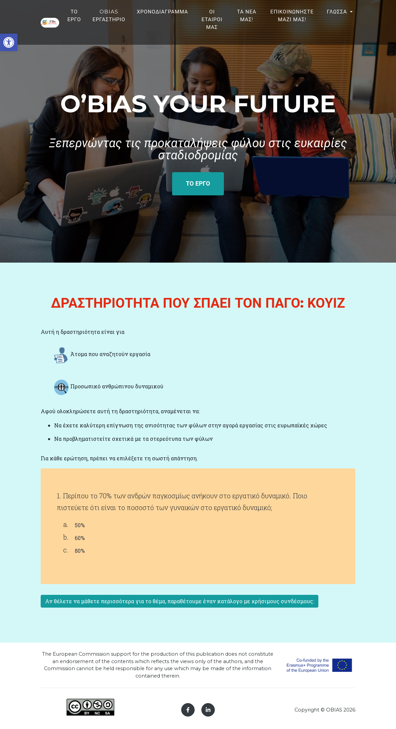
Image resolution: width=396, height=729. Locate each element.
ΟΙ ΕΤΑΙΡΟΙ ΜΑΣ (261, 26)
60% (80, 537)
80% (80, 550)
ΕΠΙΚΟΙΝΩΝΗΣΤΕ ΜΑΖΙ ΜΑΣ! (328, 22)
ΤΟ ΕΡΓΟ (127, 22)
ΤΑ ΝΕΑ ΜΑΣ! (288, 26)
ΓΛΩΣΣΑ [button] (371, 18)
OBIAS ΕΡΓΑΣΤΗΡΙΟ (161, 22)
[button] (8, 42)
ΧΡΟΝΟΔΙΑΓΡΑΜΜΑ (214, 18)
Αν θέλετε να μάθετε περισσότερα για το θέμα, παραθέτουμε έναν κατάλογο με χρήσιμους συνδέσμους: (179, 601)
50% (80, 525)
